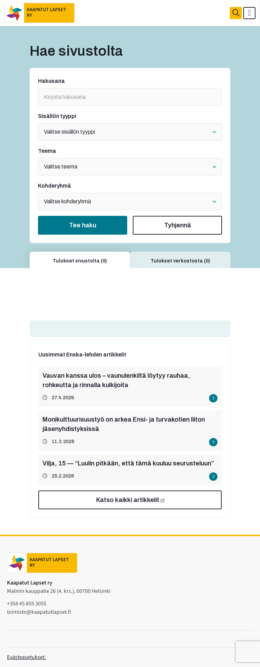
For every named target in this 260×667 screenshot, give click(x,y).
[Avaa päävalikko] (249, 13)
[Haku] (236, 13)
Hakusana (51, 81)
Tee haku (82, 225)
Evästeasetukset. (26, 657)
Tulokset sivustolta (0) (80, 261)
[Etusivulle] (39, 13)
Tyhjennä (177, 225)
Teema (47, 151)
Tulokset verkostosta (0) (180, 261)
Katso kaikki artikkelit (127, 499)
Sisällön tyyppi (57, 116)
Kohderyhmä (54, 186)
